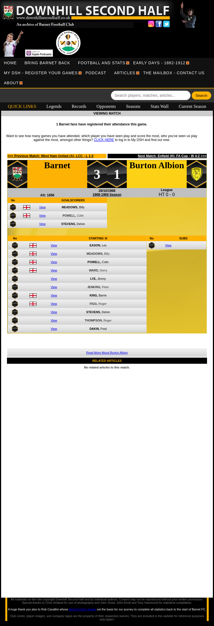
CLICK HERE (104, 140)
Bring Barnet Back (47, 63)
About (11, 83)
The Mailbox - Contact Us (174, 73)
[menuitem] (10, 63)
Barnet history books (82, 609)
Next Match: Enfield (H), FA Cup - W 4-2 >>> (172, 156)
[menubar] (107, 73)
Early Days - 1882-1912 (159, 63)
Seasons (133, 106)
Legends (54, 106)
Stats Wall (159, 106)
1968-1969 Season (107, 195)
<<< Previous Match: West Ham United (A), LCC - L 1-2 (51, 156)
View (42, 207)
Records (79, 106)
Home (10, 63)
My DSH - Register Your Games (41, 73)
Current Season (192, 106)
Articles (124, 73)
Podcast (96, 73)
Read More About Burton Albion (107, 352)
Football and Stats (101, 63)
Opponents (106, 106)
